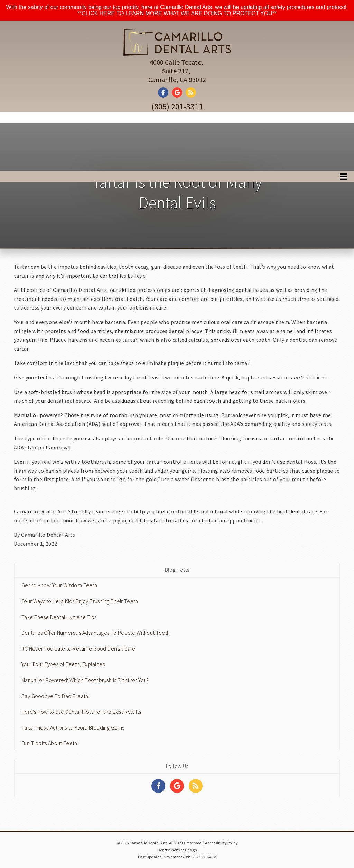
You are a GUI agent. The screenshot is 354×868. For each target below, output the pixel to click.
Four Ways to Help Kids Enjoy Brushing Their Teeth (79, 601)
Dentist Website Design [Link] (177, 849)
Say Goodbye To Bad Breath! (55, 695)
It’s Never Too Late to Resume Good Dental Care (78, 648)
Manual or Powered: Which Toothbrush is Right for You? (85, 680)
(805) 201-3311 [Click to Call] (177, 106)
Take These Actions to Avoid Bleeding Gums (72, 727)
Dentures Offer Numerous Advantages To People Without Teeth (95, 632)
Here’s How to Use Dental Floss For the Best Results (81, 711)
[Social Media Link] (165, 93)
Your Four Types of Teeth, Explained (63, 664)
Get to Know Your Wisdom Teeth (59, 585)
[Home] (177, 48)
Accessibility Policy (221, 842)
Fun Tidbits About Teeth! (50, 743)
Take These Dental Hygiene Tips (59, 617)
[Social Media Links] (158, 786)
